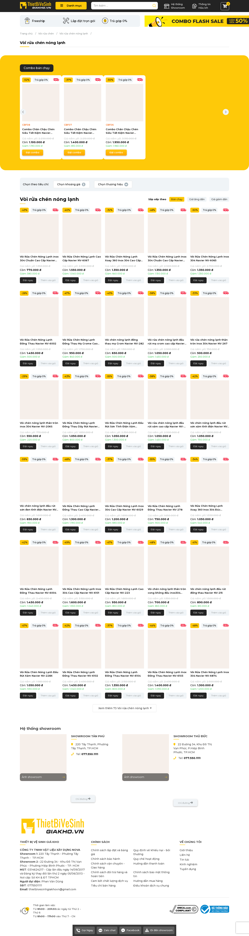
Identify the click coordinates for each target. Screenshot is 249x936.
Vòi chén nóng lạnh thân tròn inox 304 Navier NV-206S (39, 424)
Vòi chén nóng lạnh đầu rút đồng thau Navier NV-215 (208, 590)
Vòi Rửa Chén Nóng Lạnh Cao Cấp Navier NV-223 (124, 590)
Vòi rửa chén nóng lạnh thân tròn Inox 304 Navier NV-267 (209, 341)
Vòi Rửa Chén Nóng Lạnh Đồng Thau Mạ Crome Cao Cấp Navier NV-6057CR (80, 342)
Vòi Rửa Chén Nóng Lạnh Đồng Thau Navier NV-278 (165, 507)
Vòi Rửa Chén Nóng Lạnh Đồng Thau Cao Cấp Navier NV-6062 (80, 508)
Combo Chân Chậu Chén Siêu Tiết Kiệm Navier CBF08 (38, 131)
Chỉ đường (83, 798)
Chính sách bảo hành (105, 859)
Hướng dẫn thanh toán (148, 863)
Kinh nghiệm (188, 864)
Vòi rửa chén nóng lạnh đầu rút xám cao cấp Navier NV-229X (166, 425)
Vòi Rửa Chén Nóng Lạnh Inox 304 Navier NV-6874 (209, 674)
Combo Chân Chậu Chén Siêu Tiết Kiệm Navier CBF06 (122, 131)
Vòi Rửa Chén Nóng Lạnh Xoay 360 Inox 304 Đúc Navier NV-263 (206, 508)
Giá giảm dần (219, 199)
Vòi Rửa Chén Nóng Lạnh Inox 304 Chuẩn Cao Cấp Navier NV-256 (167, 258)
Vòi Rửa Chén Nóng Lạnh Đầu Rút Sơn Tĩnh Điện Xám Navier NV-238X (124, 425)
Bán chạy (176, 199)
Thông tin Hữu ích (201, 6)
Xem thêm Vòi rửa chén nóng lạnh (123, 708)
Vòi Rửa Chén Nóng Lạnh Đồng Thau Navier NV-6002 (38, 341)
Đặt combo (32, 152)
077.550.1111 (89, 754)
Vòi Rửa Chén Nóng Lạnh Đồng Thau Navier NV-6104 (123, 674)
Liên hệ (185, 855)
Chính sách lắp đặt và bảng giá (109, 852)
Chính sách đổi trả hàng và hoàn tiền (109, 874)
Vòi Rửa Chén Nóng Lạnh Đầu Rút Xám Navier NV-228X (39, 674)
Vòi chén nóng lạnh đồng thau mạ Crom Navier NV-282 (124, 341)
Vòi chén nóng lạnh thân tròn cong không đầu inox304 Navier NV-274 (167, 591)
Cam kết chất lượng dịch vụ (109, 881)
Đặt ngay (28, 280)
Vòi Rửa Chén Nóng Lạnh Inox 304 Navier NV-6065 (209, 258)
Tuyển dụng (188, 869)
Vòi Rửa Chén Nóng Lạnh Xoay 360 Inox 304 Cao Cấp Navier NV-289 (123, 258)
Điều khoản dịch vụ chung (151, 885)
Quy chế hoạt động (146, 859)
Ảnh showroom (43, 777)
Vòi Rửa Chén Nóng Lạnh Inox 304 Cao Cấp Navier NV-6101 (81, 590)
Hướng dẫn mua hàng (148, 881)
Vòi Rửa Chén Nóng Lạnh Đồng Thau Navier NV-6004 (38, 590)
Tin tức (184, 859)
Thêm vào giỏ (48, 280)
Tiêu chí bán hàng (103, 885)
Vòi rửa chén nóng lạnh (73, 33)
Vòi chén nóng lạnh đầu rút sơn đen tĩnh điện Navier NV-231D (38, 508)
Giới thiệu (186, 850)
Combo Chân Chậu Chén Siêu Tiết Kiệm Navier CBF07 (80, 131)
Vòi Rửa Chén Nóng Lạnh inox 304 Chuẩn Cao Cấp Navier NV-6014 (39, 258)
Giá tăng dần (197, 199)
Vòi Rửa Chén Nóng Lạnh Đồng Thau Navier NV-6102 (80, 674)
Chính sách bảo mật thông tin (151, 874)
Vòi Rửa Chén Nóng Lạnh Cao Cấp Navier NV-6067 (81, 258)
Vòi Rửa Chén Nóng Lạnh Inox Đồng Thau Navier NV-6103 (167, 674)
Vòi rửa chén (46, 33)
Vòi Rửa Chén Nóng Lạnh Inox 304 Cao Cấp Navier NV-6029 (124, 507)
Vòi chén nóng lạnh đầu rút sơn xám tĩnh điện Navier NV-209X (209, 425)
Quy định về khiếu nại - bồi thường (151, 852)
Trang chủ (26, 33)
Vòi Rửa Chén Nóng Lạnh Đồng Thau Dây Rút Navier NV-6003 (80, 425)
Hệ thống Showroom (174, 6)
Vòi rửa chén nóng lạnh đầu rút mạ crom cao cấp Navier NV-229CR (166, 342)
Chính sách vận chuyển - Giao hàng (108, 865)
